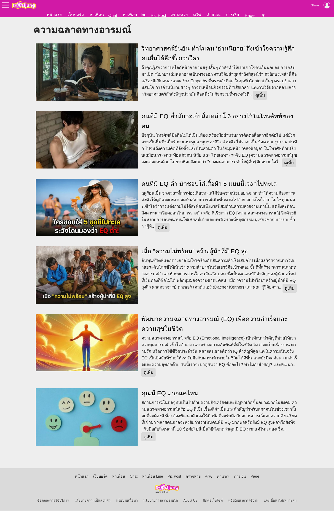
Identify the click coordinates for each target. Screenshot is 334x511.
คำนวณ (213, 14)
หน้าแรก (54, 14)
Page (250, 15)
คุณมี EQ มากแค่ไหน (169, 393)
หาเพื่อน (96, 14)
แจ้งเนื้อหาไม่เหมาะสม (280, 501)
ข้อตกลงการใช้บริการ (53, 501)
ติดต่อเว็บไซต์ (213, 501)
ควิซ (197, 14)
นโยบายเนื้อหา (127, 501)
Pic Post (158, 15)
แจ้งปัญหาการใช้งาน (243, 501)
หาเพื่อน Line (134, 14)
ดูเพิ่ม (260, 95)
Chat (112, 15)
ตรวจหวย (179, 14)
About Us (190, 501)
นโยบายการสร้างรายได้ (160, 501)
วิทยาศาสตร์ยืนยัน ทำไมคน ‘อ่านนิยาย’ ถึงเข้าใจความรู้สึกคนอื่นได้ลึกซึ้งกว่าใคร (218, 53)
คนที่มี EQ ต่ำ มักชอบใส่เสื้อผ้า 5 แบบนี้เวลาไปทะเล (209, 184)
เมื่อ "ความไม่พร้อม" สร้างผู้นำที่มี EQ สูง (194, 251)
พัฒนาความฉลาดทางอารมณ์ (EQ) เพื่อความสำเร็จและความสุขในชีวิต (214, 324)
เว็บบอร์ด (75, 14)
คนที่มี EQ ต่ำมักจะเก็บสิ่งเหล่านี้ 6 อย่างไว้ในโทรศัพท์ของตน (217, 121)
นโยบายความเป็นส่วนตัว (92, 501)
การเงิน (232, 14)
